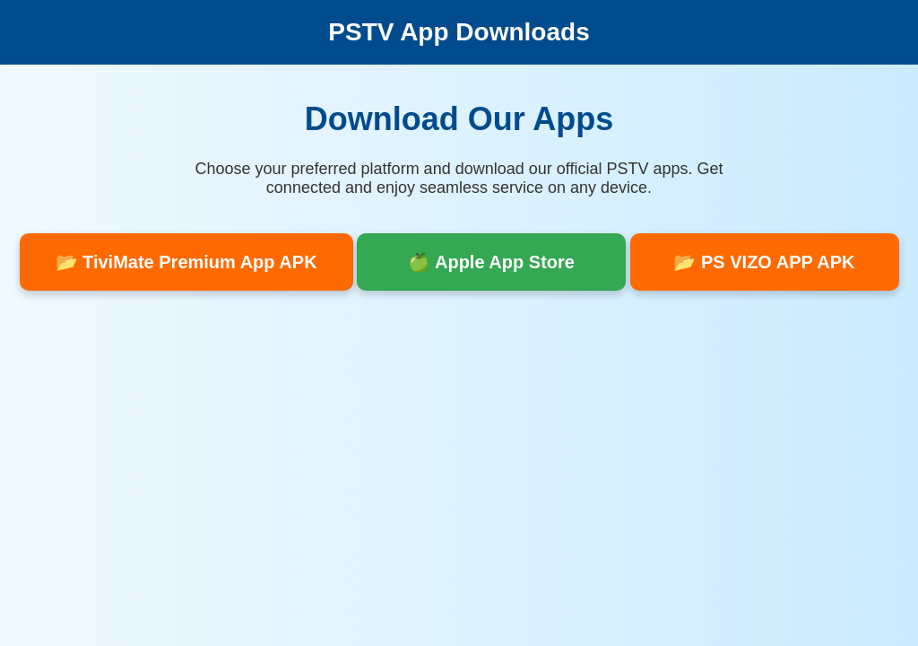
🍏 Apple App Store (491, 262)
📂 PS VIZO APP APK (763, 262)
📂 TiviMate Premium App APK (186, 262)
